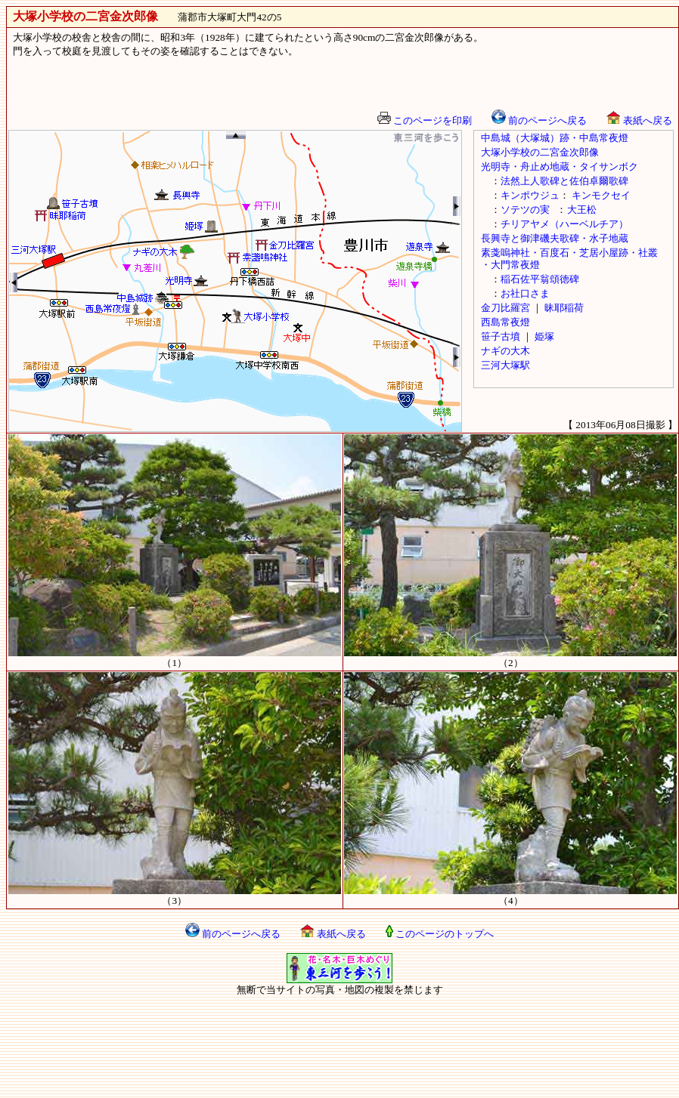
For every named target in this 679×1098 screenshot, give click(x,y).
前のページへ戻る (539, 120)
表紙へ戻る (638, 120)
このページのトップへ (440, 933)
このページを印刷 (424, 120)
